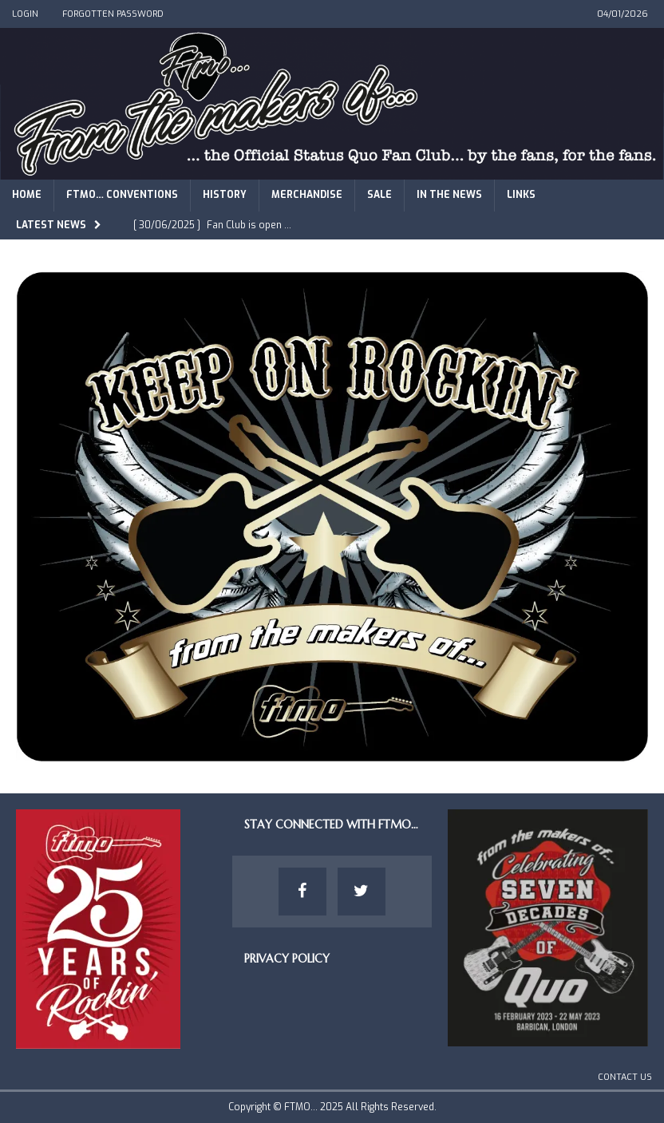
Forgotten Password (113, 14)
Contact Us (625, 1077)
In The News (449, 194)
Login (25, 14)
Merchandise (306, 194)
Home (27, 194)
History (225, 194)
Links (521, 194)
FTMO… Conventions (122, 194)
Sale (379, 194)
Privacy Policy (287, 958)
